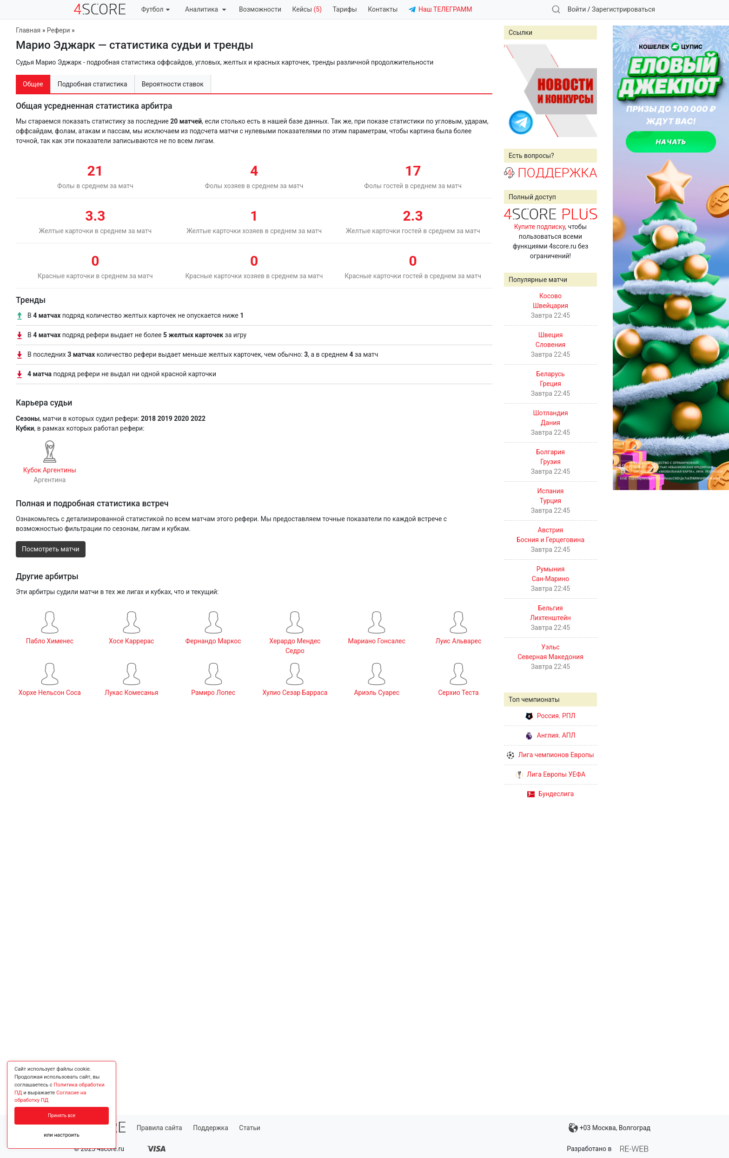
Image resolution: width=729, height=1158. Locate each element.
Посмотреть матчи (51, 549)
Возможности (260, 9)
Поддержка (210, 1128)
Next (584, 90)
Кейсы (307, 9)
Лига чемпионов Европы (550, 755)
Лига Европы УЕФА (550, 774)
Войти (577, 9)
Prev (516, 90)
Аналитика (205, 9)
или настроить (62, 1135)
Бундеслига (550, 794)
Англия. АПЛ (550, 735)
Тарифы (345, 9)
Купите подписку (539, 226)
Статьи (249, 1128)
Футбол (155, 9)
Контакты (383, 9)
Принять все (61, 1115)
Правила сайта (159, 1128)
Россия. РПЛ (550, 716)
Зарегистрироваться (623, 9)
